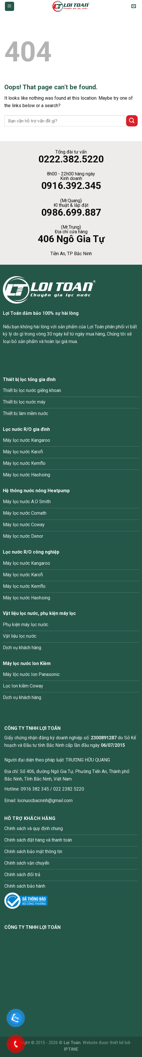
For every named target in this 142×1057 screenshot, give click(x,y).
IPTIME (71, 1049)
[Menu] (9, 6)
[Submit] (132, 120)
